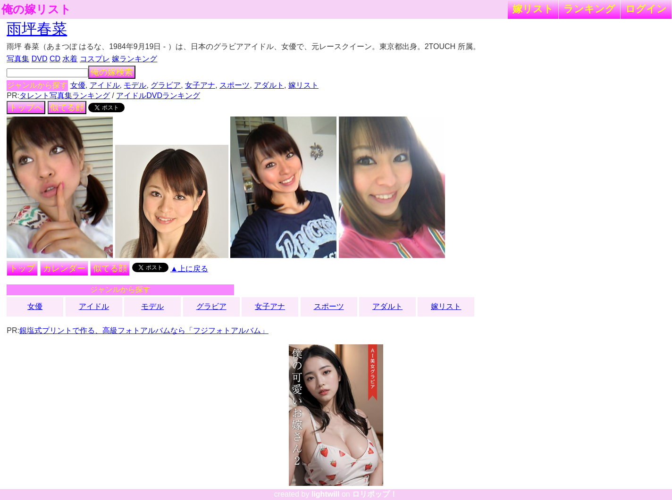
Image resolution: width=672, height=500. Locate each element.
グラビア (166, 85)
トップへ (26, 107)
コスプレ (95, 59)
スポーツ (234, 85)
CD (55, 59)
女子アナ (200, 85)
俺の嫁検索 (112, 72)
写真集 (18, 59)
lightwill (325, 494)
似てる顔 (67, 107)
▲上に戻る (189, 269)
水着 (69, 59)
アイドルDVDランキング (158, 96)
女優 (77, 85)
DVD (40, 59)
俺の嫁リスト (36, 9)
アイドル (105, 85)
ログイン (646, 8)
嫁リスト (533, 8)
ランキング (589, 8)
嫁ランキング (134, 59)
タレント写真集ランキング (64, 96)
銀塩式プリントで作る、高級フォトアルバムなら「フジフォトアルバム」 (144, 330)
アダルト (269, 85)
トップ (22, 268)
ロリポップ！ (374, 494)
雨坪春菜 (37, 28)
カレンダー (64, 268)
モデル (135, 85)
